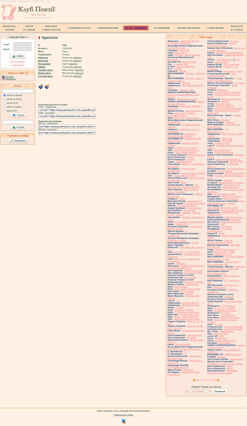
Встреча (226, 313)
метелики (235, 219)
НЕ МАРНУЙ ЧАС (190, 305)
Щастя (230, 368)
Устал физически (222, 150)
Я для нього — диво (225, 252)
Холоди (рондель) (176, 48)
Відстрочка (172, 59)
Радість (190, 157)
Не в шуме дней (231, 64)
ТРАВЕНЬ (181, 263)
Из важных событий (231, 99)
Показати (219, 391)
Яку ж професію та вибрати (227, 92)
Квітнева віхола (196, 155)
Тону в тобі (184, 50)
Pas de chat (189, 210)
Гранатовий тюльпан (187, 99)
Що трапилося (228, 315)
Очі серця (239, 83)
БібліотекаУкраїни (9, 28)
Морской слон (189, 62)
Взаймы (221, 357)
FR (38, 14)
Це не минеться (194, 208)
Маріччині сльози (223, 254)
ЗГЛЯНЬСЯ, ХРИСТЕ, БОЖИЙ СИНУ (182, 135)
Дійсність (225, 120)
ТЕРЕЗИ (186, 83)
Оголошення (162, 28)
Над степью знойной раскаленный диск (181, 114)
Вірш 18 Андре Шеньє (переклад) (182, 190)
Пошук (18, 115)
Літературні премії (188, 28)
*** (186, 231)
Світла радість (194, 335)
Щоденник (43, 61)
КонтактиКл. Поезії (237, 28)
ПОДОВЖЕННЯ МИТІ (178, 367)
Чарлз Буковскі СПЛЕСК (193, 173)
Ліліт (221, 336)
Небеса (190, 159)
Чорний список (45, 70)
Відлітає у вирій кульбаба (187, 55)
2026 (222, 224)
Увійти (18, 56)
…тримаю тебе (180, 64)
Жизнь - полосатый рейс (186, 317)
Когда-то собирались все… (187, 150)
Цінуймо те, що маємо (186, 148)
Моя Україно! (181, 286)
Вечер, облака (221, 334)
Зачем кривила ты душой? (187, 319)
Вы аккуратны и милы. (225, 310)
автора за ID (12, 103)
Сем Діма (9, 77)
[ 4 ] (210, 380)
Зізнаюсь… (222, 90)
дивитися (77, 58)
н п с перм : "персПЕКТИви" (220, 230)
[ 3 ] (206, 380)
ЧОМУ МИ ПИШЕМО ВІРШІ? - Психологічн (226, 267)
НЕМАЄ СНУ (173, 236)
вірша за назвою (14, 107)
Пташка (180, 307)
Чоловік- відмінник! (233, 327)
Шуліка (182, 71)
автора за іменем (14, 95)
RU (44, 14)
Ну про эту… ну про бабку (187, 252)
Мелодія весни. (230, 199)
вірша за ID (12, 111)
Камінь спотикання (185, 66)
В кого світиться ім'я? (225, 340)
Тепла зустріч (221, 62)
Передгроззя (192, 284)
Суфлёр (189, 293)
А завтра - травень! (184, 310)
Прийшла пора (222, 143)
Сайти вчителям (107, 28)
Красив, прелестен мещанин (228, 108)
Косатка (235, 41)
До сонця (191, 337)
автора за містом (14, 99)
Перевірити (18, 140)
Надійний (228, 297)
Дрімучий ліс (181, 52)
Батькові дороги (223, 104)
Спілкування (215, 28)
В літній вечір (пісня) (195, 203)
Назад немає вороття (185, 152)
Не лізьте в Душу (232, 185)
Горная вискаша (230, 187)
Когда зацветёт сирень (225, 194)
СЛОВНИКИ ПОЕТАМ (79, 28)
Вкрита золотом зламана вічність (223, 277)
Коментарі (43, 58)
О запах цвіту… (232, 285)
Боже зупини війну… (231, 317)
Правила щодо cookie (123, 415)
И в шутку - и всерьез (224, 308)
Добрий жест (221, 338)
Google (18, 127)
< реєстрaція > (17, 65)
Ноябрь (225, 101)
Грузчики (218, 324)
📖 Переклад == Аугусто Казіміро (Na (224, 263)
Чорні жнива (225, 343)
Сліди (222, 233)
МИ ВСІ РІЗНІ (236, 162)
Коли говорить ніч (194, 111)
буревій (195, 243)
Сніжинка (230, 122)
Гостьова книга (45, 76)
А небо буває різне (224, 152)
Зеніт (183, 182)
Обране (41, 67)
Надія (182, 199)
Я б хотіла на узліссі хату (187, 312)
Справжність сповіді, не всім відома (224, 364)
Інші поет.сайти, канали (51, 28)
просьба (178, 69)
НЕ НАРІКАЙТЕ (183, 344)
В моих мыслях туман (184, 175)
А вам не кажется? (225, 106)
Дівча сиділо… (220, 287)
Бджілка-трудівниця (194, 282)
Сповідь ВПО (181, 224)
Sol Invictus (188, 370)
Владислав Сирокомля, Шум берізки (222, 372)
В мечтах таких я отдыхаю (231, 182)
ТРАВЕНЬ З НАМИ (176, 240)
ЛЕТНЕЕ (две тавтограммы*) (230, 52)
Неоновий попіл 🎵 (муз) (228, 59)
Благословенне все (216, 273)
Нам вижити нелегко (231, 222)
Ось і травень (187, 291)
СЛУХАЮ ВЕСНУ (190, 303)
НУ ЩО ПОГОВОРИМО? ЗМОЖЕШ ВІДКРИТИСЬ (186, 267)
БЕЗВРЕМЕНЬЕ (184, 162)
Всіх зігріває (190, 277)
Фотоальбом (44, 64)
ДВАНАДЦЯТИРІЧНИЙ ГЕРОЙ (222, 208)
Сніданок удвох (186, 90)
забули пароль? (17, 61)
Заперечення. (237, 359)
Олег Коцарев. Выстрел (221, 74)
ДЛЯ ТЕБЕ (227, 141)
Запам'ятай (227, 138)
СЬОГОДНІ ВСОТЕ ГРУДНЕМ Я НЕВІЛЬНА (183, 42)
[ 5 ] (214, 380)
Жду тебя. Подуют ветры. (187, 118)
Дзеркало (228, 180)
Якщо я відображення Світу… (221, 44)
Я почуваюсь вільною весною (189, 222)
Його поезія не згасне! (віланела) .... (185, 349)
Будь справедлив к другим (187, 289)
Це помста (226, 226)
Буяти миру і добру (233, 71)
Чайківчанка (10, 79)
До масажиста (194, 201)
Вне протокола (224, 171)
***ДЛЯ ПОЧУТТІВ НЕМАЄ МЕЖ (224, 79)
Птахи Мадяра (227, 331)
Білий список (44, 73)
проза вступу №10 (194, 273)
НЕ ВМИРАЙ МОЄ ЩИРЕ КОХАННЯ (183, 186)
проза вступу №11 (194, 270)
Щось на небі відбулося (232, 210)
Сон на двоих (228, 306)
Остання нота (174, 122)
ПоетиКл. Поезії (29, 28)
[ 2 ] (202, 380)
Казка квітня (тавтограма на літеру (226, 202)
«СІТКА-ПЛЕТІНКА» (187, 206)
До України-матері (235, 169)
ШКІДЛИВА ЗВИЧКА (235, 173)
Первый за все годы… (190, 314)
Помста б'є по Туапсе (232, 196)
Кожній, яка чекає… (234, 217)
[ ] (198, 380)
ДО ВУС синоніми (135, 28)
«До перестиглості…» (218, 130)
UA (32, 14)
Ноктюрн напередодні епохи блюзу (220, 241)
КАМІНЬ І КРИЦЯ (233, 354)
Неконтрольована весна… (229, 159)
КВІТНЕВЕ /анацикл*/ (226, 249)
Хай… (230, 366)
